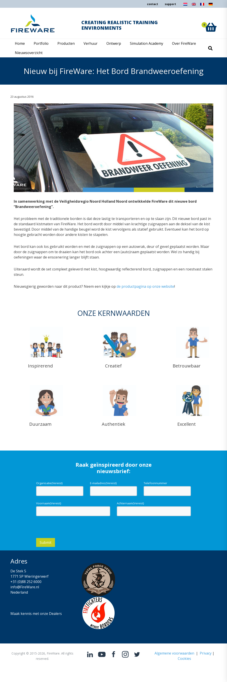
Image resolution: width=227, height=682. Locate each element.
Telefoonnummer (155, 483)
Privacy (205, 653)
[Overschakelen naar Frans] (202, 5)
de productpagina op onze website (145, 286)
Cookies (184, 658)
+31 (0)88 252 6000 (25, 581)
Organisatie (49, 483)
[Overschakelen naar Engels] (194, 5)
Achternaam (130, 503)
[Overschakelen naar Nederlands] (185, 5)
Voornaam (48, 503)
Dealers (55, 613)
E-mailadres (103, 483)
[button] (211, 22)
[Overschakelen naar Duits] (210, 5)
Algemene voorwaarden (174, 653)
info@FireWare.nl (24, 587)
